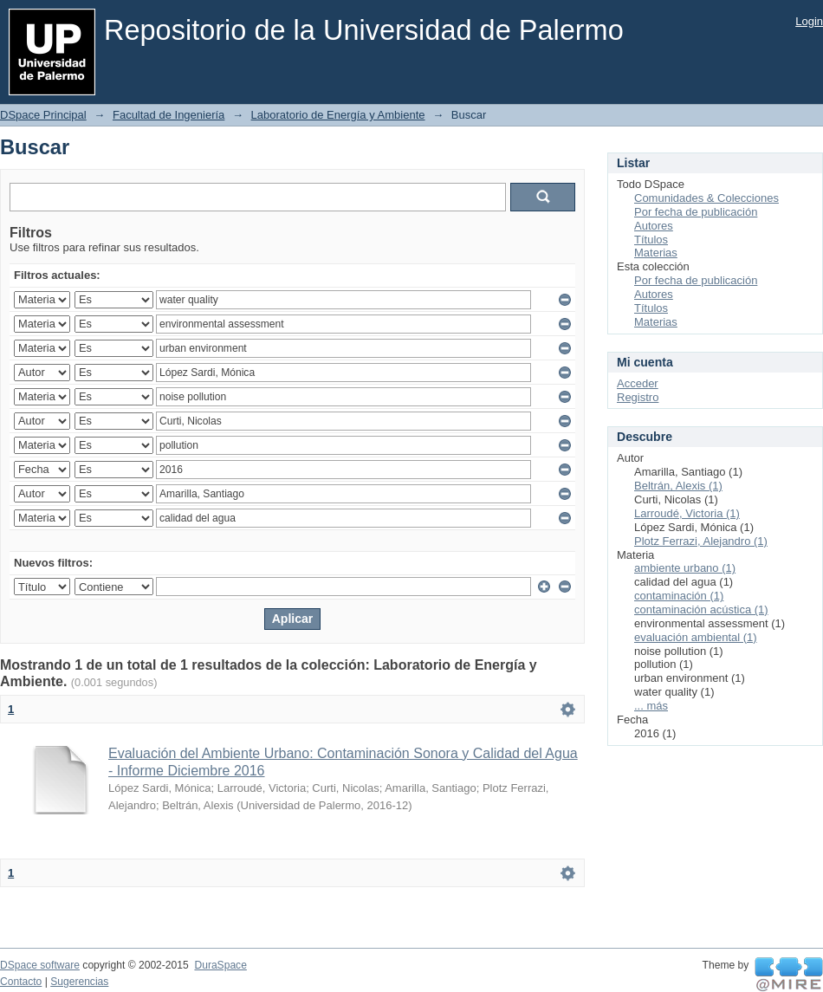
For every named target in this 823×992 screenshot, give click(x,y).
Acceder (637, 383)
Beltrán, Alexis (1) (678, 485)
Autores (653, 225)
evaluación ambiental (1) (695, 637)
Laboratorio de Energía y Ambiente (338, 114)
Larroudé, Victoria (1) (687, 513)
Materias (655, 252)
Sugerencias (79, 982)
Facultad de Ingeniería (168, 114)
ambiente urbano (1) (685, 567)
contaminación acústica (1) (701, 609)
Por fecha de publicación (695, 211)
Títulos (651, 239)
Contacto (21, 982)
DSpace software (40, 965)
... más (651, 705)
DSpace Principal (43, 114)
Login (809, 21)
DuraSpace (220, 965)
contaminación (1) (678, 595)
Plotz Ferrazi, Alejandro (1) (701, 541)
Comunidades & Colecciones (706, 197)
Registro (637, 397)
